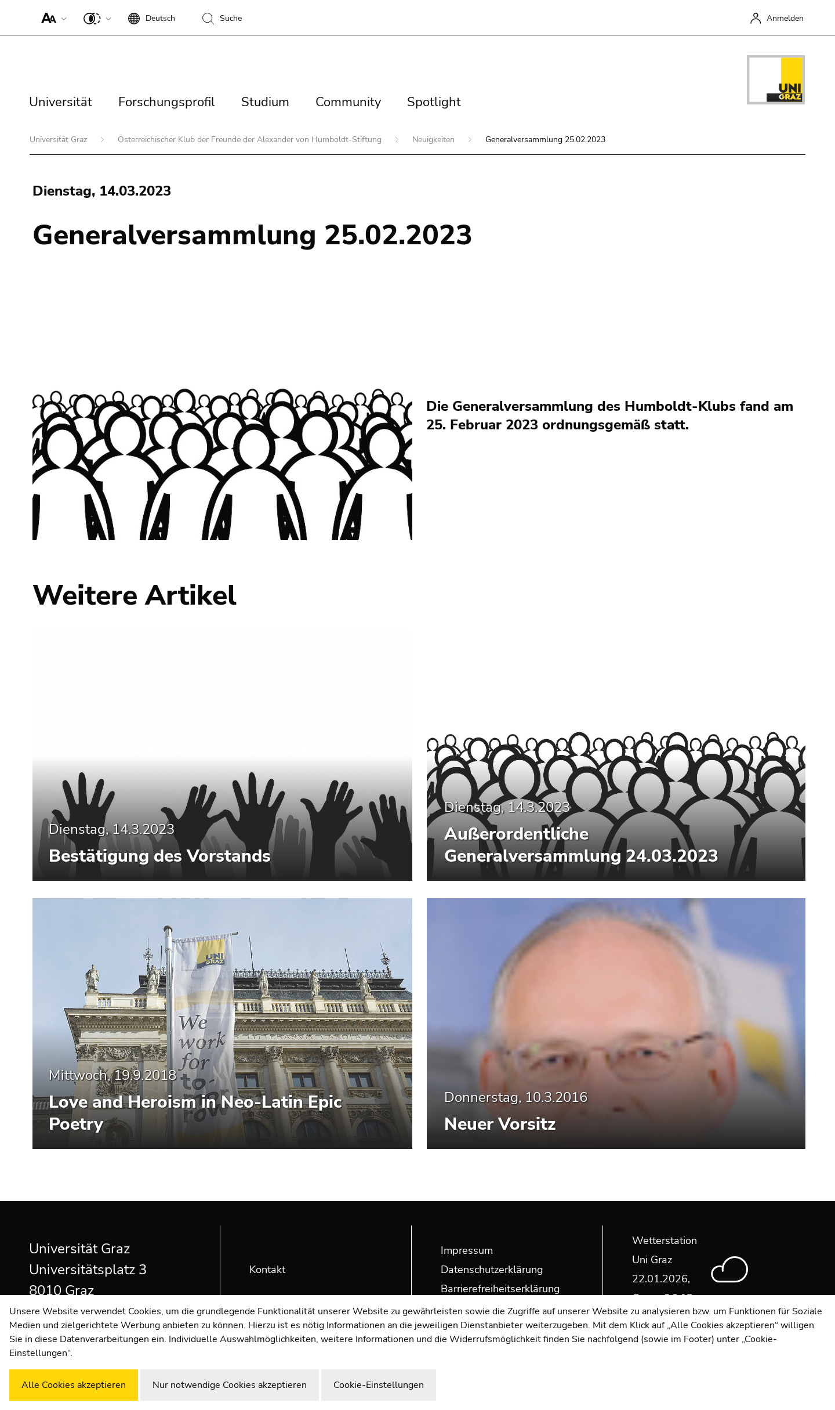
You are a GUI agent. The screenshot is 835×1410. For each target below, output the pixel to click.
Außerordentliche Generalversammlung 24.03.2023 (581, 845)
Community (348, 102)
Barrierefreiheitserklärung (500, 1289)
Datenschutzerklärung (492, 1270)
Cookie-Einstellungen (378, 1385)
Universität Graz (59, 139)
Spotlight (434, 102)
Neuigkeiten (434, 139)
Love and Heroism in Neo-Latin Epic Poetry (195, 1113)
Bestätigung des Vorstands (160, 856)
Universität (60, 102)
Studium (265, 102)
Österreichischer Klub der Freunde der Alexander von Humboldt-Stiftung (251, 139)
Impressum (467, 1250)
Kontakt (267, 1270)
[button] (51, 17)
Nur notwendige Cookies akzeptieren (230, 1385)
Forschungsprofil (166, 102)
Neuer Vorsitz (500, 1124)
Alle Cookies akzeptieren (73, 1385)
